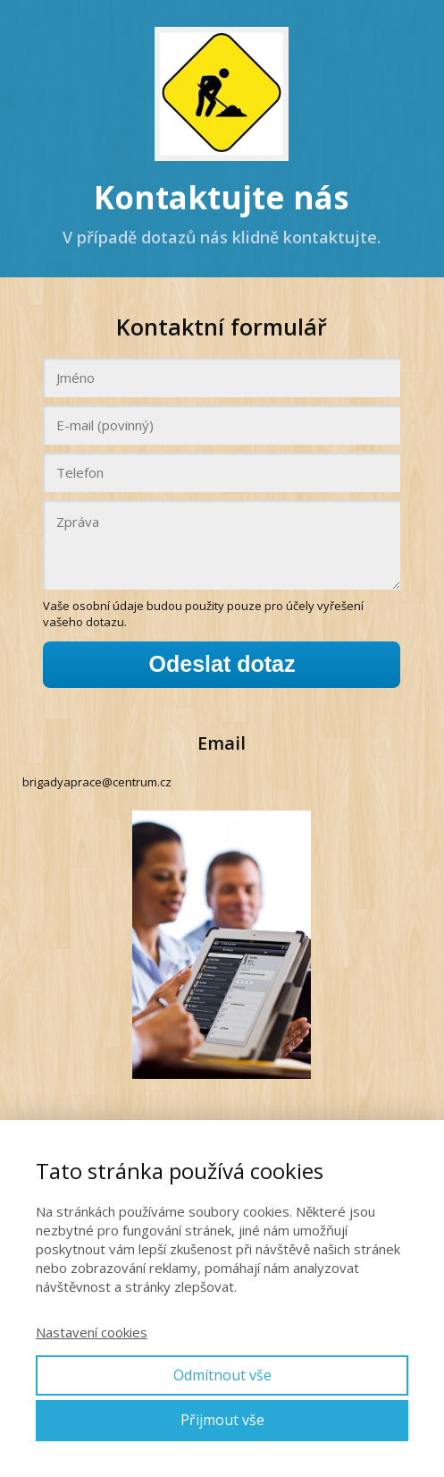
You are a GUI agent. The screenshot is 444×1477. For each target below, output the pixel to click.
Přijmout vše (222, 1420)
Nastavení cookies (91, 1332)
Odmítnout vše (222, 1375)
